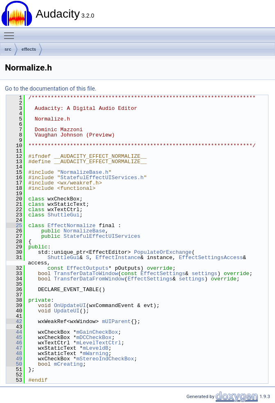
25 (14, 225)
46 (14, 342)
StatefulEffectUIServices (102, 236)
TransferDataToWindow (86, 273)
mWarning (95, 353)
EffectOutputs (87, 268)
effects (29, 49)
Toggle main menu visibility (11, 32)
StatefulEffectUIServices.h (102, 177)
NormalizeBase (84, 231)
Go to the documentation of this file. (50, 88)
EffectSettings (162, 273)
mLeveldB (95, 348)
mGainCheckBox (97, 332)
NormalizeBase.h (84, 172)
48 (14, 353)
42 (14, 321)
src (8, 49)
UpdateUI (66, 310)
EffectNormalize (72, 225)
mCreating (68, 364)
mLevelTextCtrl (98, 342)
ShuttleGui (64, 215)
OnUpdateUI (70, 305)
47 (14, 348)
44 (14, 332)
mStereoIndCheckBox (105, 358)
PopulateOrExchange (162, 252)
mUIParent (116, 321)
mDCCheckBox (94, 337)
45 (14, 337)
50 (14, 364)
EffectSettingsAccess (211, 257)
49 (14, 358)
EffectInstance (118, 257)
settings (204, 273)
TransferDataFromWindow (89, 278)
